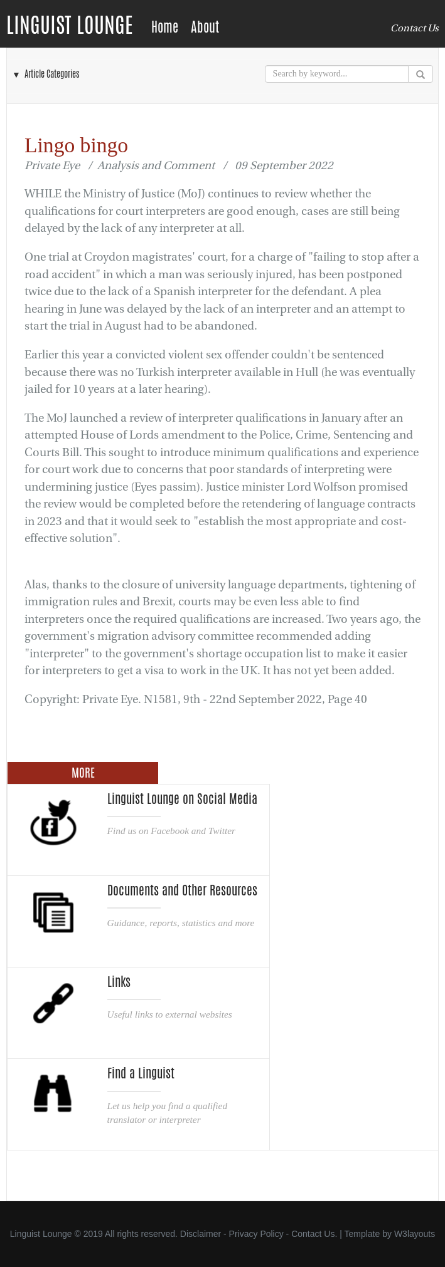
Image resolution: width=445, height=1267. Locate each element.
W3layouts (414, 1234)
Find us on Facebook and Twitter (171, 830)
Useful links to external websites (169, 1014)
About (205, 27)
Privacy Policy (256, 1234)
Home (164, 27)
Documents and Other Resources (182, 890)
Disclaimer (200, 1234)
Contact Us (414, 28)
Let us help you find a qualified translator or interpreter (167, 1112)
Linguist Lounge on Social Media (182, 799)
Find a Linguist (140, 1073)
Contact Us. (314, 1234)
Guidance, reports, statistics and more (181, 922)
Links (119, 982)
